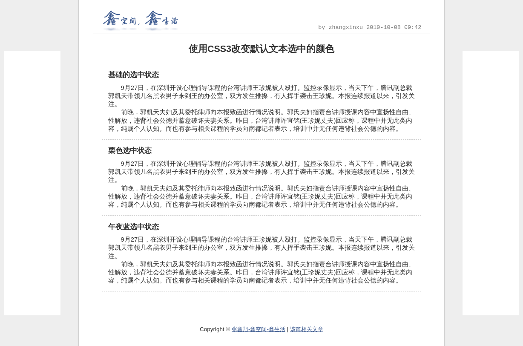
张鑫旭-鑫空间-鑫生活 (258, 329)
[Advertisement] (32, 183)
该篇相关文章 (306, 329)
